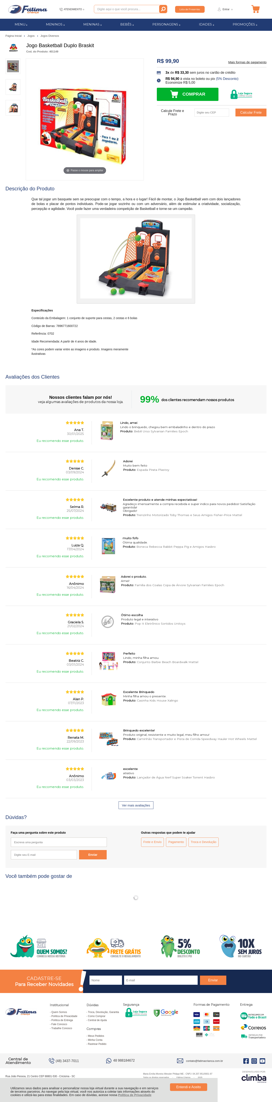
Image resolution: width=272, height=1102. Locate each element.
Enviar (92, 854)
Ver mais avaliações (136, 805)
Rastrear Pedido (97, 1044)
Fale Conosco (59, 1024)
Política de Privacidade (135, 1095)
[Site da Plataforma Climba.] (253, 1076)
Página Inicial (14, 35)
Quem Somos (59, 1012)
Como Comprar (96, 1016)
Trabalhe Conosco (61, 1028)
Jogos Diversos (49, 35)
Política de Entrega (62, 1020)
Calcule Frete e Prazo (172, 112)
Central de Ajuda (97, 1020)
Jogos (31, 35)
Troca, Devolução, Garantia (103, 1012)
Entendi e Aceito (188, 1087)
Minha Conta (95, 1039)
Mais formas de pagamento (247, 62)
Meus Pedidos (96, 1035)
